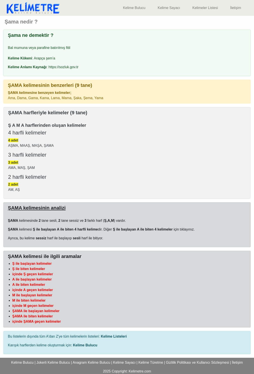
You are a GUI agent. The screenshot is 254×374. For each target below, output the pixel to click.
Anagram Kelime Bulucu (91, 362)
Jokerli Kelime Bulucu (53, 362)
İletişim (235, 8)
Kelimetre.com (140, 371)
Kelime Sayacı (169, 8)
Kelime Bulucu (134, 8)
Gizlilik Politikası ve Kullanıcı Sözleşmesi (197, 362)
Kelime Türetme (150, 362)
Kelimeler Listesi (205, 8)
